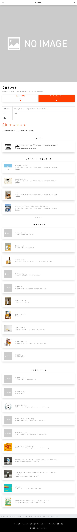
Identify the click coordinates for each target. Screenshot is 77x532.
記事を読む (60, 524)
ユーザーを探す (50, 524)
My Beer (38, 2)
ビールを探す (18, 524)
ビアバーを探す (40, 524)
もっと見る (38, 217)
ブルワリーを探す (28, 524)
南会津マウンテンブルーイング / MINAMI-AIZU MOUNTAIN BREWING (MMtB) (22, 91)
